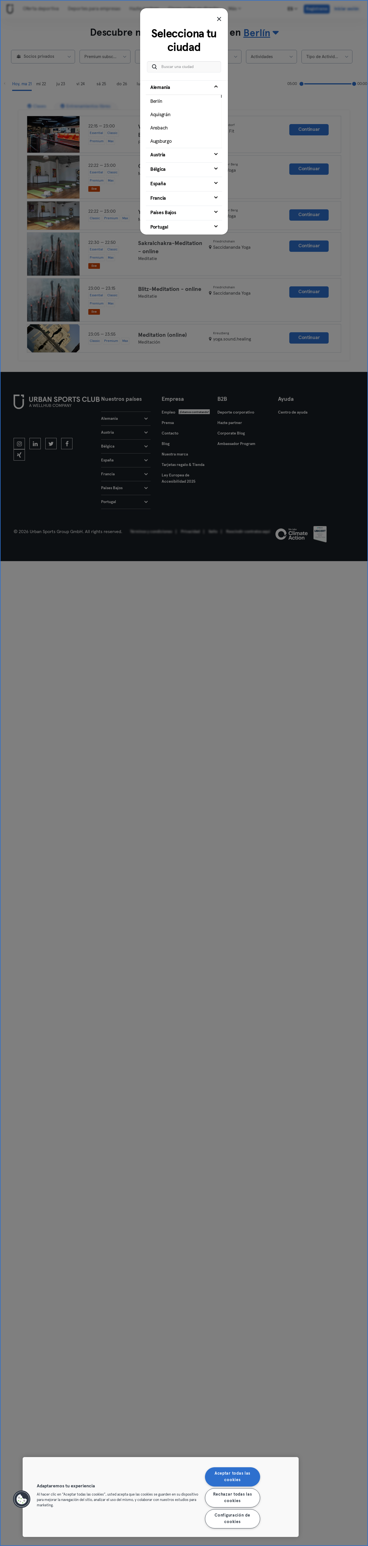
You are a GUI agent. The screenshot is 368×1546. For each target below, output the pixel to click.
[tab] (184, 114)
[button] (22, 1499)
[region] (161, 1497)
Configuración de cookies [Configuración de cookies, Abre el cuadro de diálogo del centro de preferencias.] (232, 1518)
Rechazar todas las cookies (232, 1497)
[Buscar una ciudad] (184, 67)
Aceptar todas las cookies (232, 1477)
